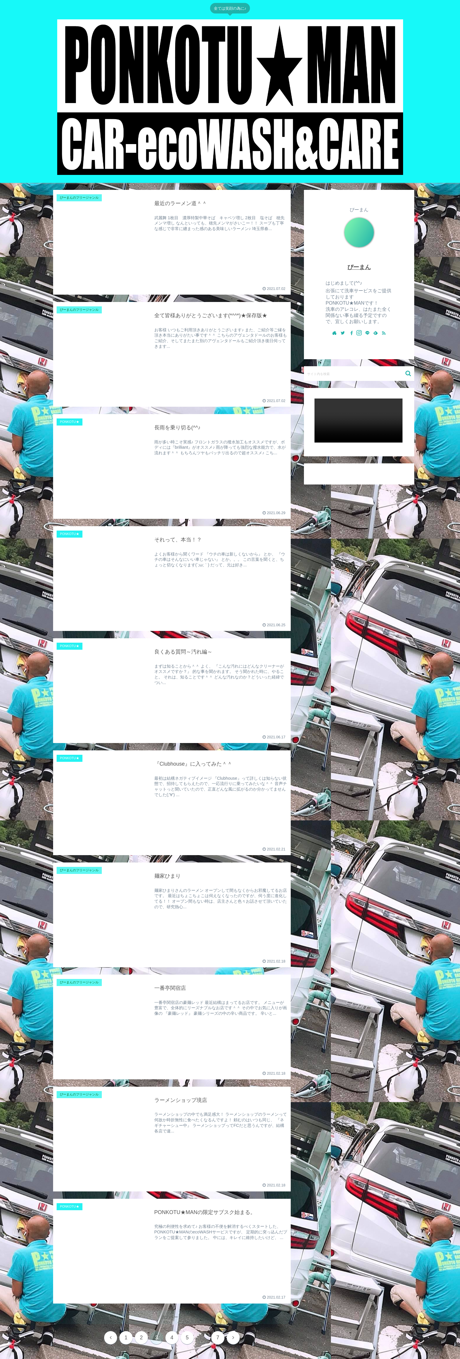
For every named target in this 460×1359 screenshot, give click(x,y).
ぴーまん (359, 267)
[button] (408, 373)
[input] (359, 373)
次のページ (172, 1317)
